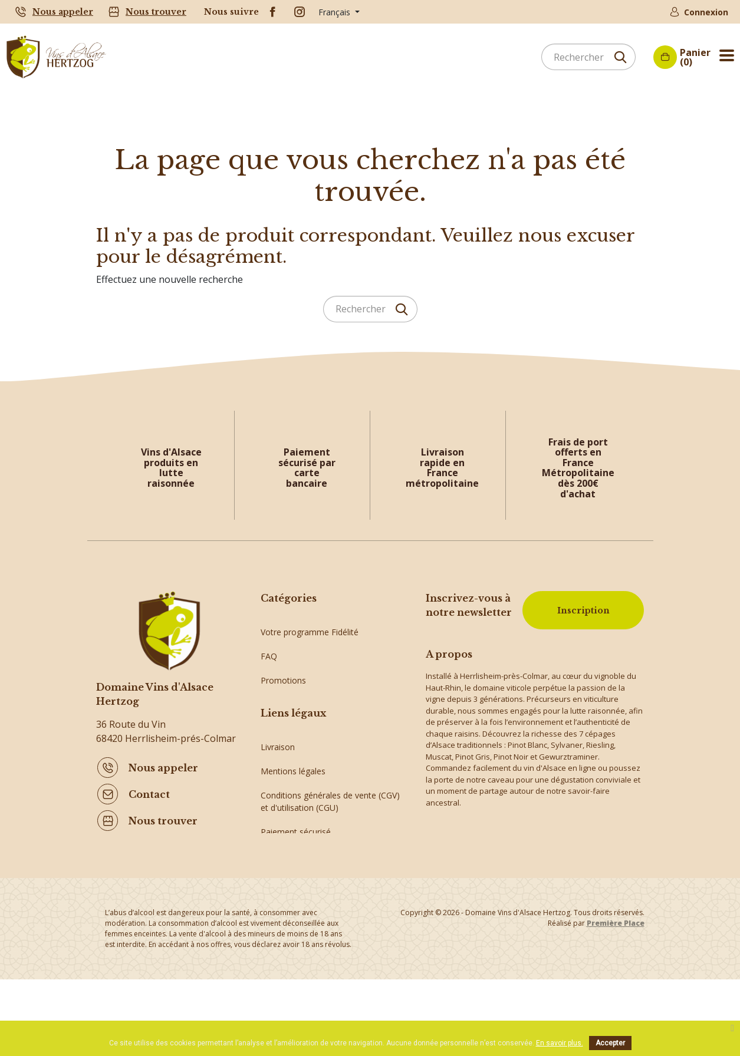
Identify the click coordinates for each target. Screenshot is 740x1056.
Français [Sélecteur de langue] (335, 12)
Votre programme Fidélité (310, 621)
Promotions (283, 669)
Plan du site (283, 901)
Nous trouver (156, 11)
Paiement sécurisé (296, 877)
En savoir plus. (559, 1043)
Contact (149, 792)
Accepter (610, 1043)
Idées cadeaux (288, 718)
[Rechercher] (588, 57)
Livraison (278, 792)
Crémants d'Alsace (296, 693)
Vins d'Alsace (285, 742)
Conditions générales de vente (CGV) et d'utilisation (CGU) (330, 847)
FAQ (269, 645)
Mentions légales (293, 816)
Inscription (581, 608)
